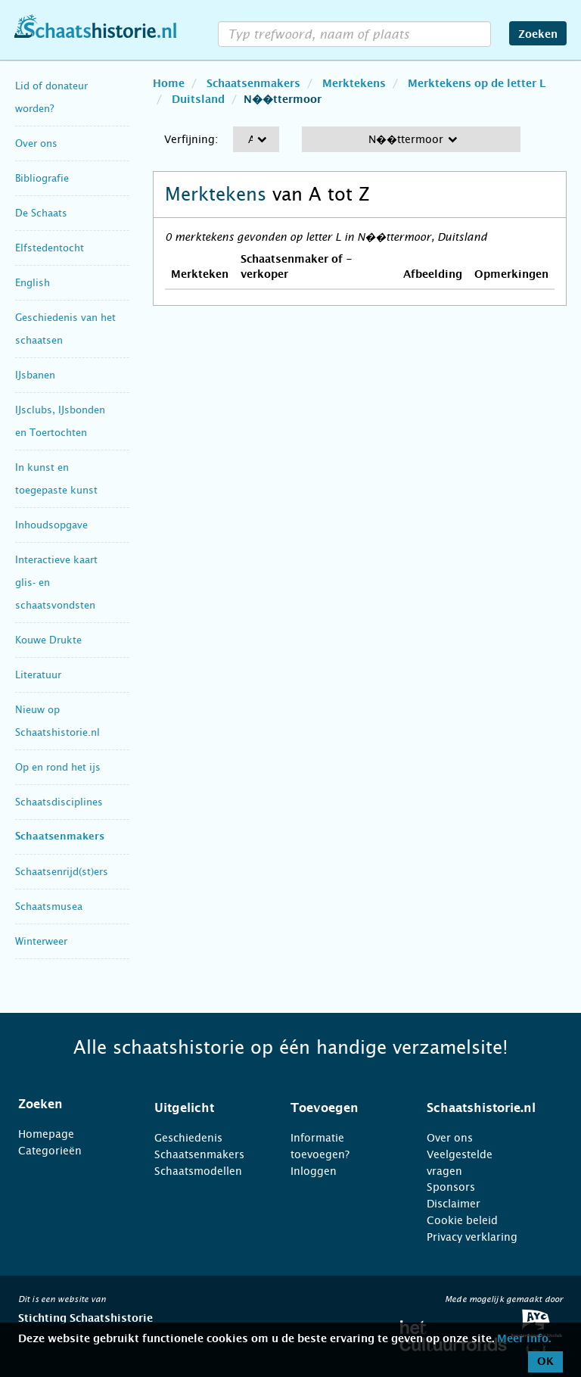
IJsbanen (35, 375)
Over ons (36, 143)
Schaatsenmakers (59, 837)
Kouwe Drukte (48, 640)
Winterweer (41, 941)
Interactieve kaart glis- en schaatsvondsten (56, 582)
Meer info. (524, 1339)
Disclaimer (453, 1204)
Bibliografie (42, 178)
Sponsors (451, 1187)
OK (545, 1362)
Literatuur (38, 675)
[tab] (67, 1104)
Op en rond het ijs (58, 767)
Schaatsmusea (48, 906)
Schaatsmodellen (198, 1171)
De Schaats (41, 213)
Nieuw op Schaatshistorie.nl (57, 721)
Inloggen (313, 1171)
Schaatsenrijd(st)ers (61, 871)
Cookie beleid (462, 1220)
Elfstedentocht (49, 248)
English (32, 282)
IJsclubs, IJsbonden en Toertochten (60, 421)
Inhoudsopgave (51, 525)
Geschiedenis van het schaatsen (65, 329)
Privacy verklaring (472, 1237)
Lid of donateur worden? (51, 97)
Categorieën (50, 1151)
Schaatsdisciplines (59, 802)
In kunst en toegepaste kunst (56, 479)
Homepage (46, 1134)
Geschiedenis (188, 1138)
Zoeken (538, 35)
